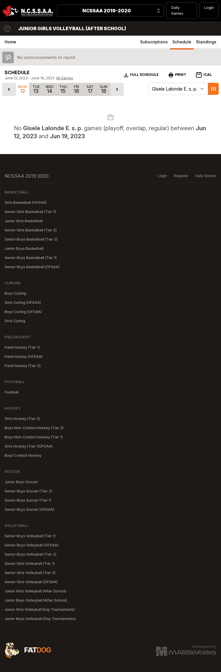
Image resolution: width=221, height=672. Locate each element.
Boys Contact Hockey (23, 455)
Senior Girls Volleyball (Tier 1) (30, 563)
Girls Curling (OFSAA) (23, 302)
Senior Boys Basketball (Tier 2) (31, 239)
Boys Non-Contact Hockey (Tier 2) (34, 428)
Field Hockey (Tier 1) (22, 347)
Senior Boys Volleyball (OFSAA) (31, 545)
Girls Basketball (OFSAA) (26, 202)
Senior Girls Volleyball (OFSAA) (31, 582)
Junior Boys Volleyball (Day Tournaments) (40, 619)
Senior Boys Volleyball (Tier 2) (30, 554)
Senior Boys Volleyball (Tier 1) (30, 536)
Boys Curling (15, 293)
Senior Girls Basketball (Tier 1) (30, 212)
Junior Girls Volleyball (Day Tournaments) (40, 609)
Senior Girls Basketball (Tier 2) (31, 230)
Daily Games (177, 10)
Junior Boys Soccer (21, 482)
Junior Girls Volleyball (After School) (35, 591)
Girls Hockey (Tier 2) (22, 418)
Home (10, 41)
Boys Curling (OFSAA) (23, 312)
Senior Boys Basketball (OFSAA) (32, 267)
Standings (206, 41)
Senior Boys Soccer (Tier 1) (28, 500)
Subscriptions (154, 41)
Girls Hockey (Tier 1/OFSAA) (29, 446)
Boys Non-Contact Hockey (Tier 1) (34, 437)
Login (209, 7)
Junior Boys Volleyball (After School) (36, 600)
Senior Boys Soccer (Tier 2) (28, 491)
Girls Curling (15, 321)
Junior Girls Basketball (24, 221)
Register (181, 176)
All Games (64, 78)
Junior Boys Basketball (24, 248)
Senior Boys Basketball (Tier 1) (31, 258)
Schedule (181, 41)
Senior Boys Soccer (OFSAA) (29, 509)
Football (11, 392)
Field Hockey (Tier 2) (23, 366)
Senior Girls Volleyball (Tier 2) (30, 573)
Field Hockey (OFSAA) (24, 356)
